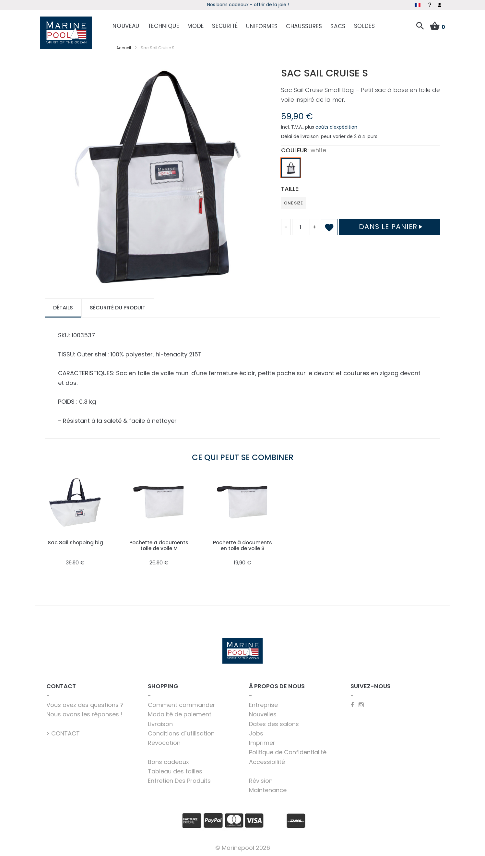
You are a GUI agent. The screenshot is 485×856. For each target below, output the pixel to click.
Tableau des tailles (175, 770)
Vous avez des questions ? (85, 704)
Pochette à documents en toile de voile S (242, 544)
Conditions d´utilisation (181, 732)
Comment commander (181, 704)
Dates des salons (274, 723)
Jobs (256, 732)
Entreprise (263, 704)
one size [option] (293, 202)
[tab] (63, 307)
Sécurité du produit (118, 306)
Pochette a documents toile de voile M (158, 544)
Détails (63, 306)
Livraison (160, 723)
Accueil (123, 46)
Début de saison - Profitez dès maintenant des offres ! (211, 4)
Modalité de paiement (179, 713)
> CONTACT (63, 732)
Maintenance (268, 789)
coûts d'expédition (336, 126)
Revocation (164, 742)
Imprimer (262, 742)
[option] (291, 167)
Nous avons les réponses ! (84, 713)
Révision (261, 780)
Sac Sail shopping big (75, 541)
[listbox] (360, 168)
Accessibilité (267, 761)
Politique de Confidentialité (287, 751)
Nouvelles (263, 713)
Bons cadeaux (168, 761)
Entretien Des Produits (179, 780)
